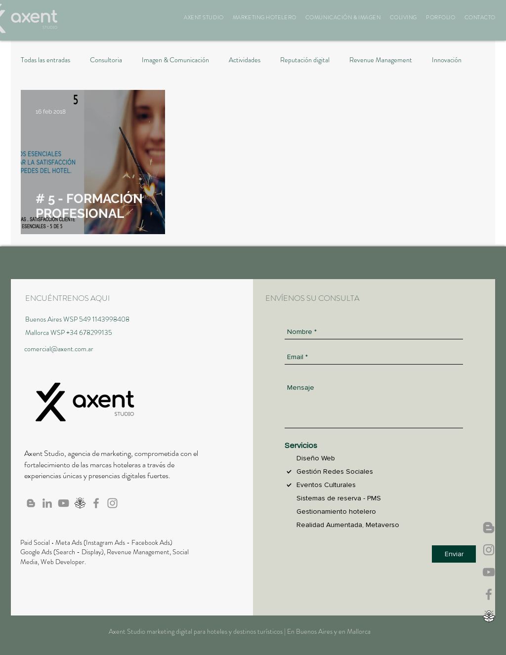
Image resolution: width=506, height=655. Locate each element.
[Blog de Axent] (31, 503)
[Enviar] (454, 554)
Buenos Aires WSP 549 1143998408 (77, 319)
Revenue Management (380, 60)
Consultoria (106, 60)
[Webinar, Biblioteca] (488, 616)
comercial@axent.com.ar (58, 349)
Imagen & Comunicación (175, 60)
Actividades (244, 60)
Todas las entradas (45, 60)
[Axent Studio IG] (488, 549)
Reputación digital (305, 60)
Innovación (447, 60)
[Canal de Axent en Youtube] (488, 572)
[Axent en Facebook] (488, 594)
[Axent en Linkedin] (47, 503)
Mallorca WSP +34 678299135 (68, 332)
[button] (203, 17)
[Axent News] (488, 527)
